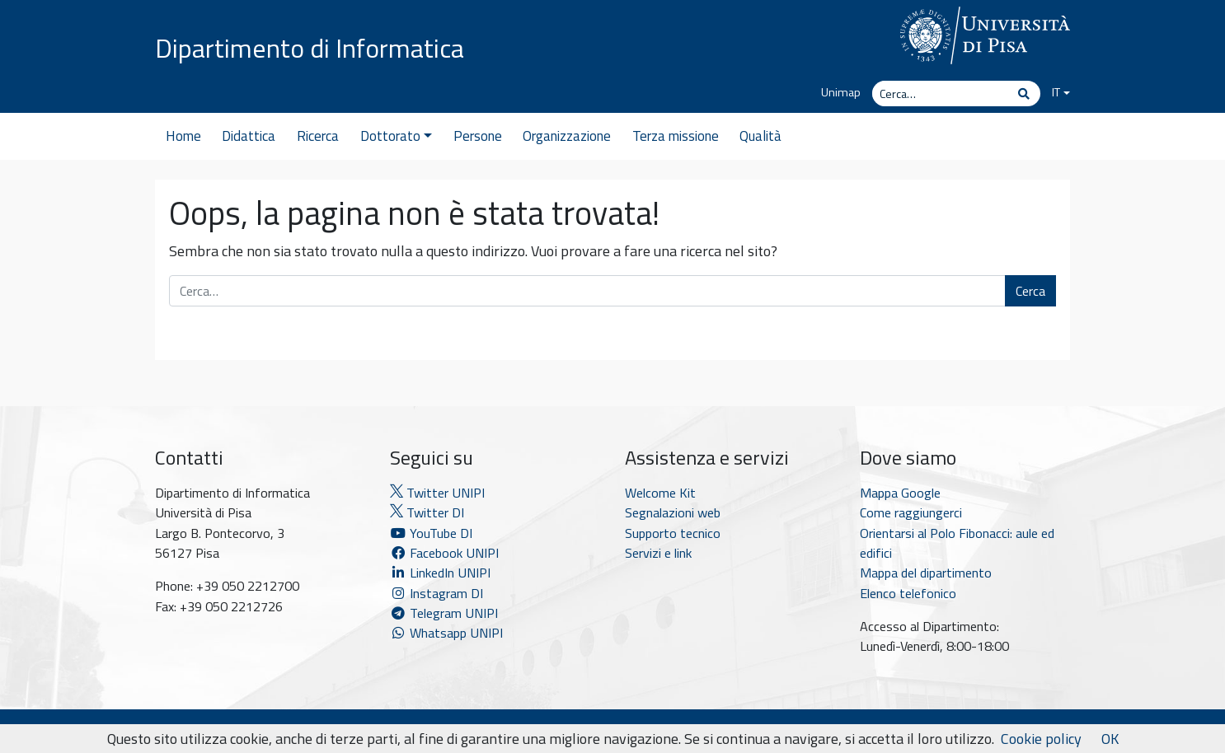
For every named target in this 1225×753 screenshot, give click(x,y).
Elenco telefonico (908, 593)
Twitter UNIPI (437, 493)
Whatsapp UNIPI (446, 633)
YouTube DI (433, 533)
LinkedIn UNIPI (440, 572)
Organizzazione (567, 136)
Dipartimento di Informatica (309, 48)
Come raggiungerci (911, 512)
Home (183, 136)
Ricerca (318, 136)
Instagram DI (436, 593)
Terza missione (675, 136)
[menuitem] (1055, 93)
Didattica (248, 136)
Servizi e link (658, 553)
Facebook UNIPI (444, 553)
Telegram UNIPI (444, 613)
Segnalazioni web (672, 512)
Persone (477, 136)
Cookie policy (1041, 738)
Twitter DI (427, 512)
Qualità (760, 136)
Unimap (841, 92)
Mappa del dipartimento (926, 572)
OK (1110, 738)
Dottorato (396, 136)
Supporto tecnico (672, 533)
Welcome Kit (660, 493)
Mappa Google (900, 493)
